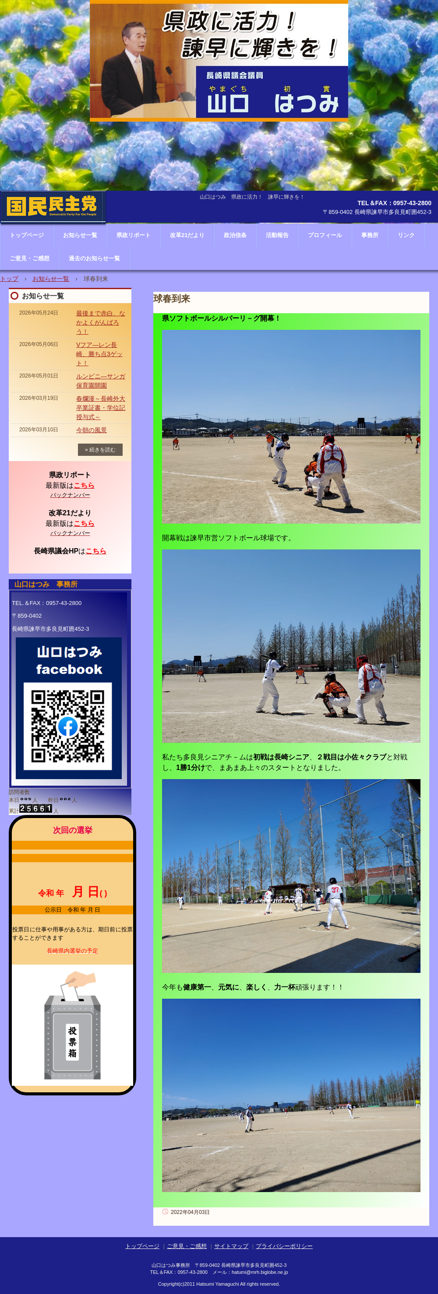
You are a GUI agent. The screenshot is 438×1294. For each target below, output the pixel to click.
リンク (406, 235)
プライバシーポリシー (284, 1246)
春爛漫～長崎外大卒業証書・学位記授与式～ (100, 407)
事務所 (369, 235)
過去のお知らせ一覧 (94, 258)
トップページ (142, 1246)
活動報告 (277, 235)
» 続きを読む (100, 450)
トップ (9, 278)
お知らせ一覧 (50, 278)
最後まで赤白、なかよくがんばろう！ (100, 322)
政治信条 (235, 235)
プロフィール (325, 235)
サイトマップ (231, 1246)
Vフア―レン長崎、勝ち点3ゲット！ (99, 354)
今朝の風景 (91, 430)
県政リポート (134, 235)
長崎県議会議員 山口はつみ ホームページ (53, 234)
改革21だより (187, 235)
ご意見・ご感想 (29, 258)
